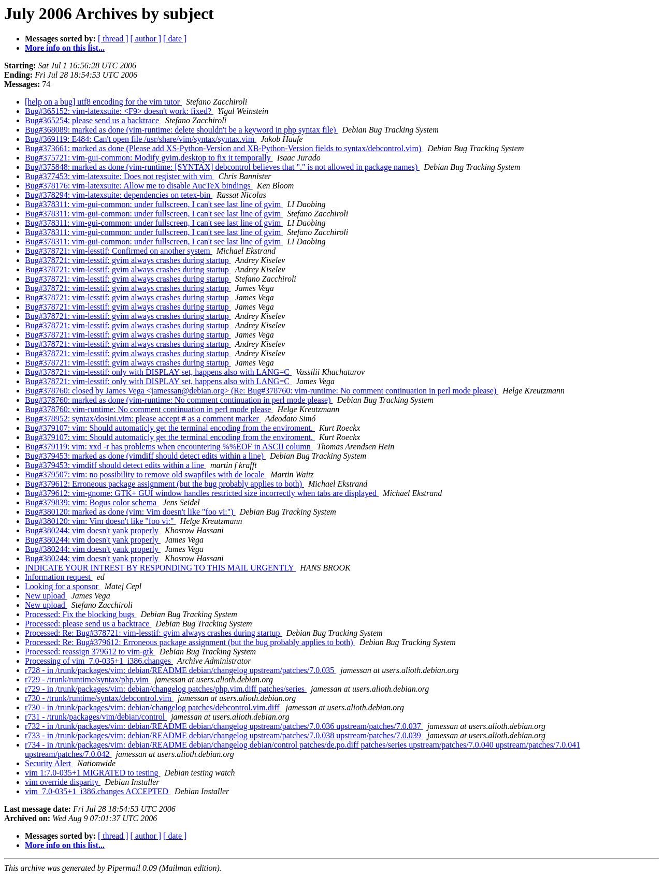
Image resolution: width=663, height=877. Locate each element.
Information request (59, 577)
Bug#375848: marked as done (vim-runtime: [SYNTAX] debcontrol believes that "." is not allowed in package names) (222, 167)
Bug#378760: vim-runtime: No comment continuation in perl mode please (149, 409)
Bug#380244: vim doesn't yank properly (93, 530)
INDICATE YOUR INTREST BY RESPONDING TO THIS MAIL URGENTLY (160, 567)
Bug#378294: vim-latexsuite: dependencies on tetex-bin (118, 195)
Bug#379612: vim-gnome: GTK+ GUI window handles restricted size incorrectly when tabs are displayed (202, 493)
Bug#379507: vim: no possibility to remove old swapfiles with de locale (145, 474)
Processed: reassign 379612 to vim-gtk (90, 651)
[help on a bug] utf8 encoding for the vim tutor (103, 101)
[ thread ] (113, 38)
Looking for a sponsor (62, 586)
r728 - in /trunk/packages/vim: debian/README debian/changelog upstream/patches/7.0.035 (180, 670)
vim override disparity (62, 782)
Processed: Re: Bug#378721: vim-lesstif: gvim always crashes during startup (153, 632)
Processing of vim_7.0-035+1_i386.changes (99, 660)
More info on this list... (65, 47)
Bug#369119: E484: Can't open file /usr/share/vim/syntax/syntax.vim (140, 139)
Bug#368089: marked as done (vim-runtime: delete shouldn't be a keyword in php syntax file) (181, 129)
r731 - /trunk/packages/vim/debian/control (96, 716)
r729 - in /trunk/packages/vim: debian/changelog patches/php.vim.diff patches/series (166, 688)
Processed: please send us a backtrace (88, 623)
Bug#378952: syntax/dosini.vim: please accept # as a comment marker (143, 418)
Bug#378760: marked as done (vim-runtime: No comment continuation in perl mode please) (179, 400)
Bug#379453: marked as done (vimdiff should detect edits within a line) (145, 455)
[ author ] (146, 38)
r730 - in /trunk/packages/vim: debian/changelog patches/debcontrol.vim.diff (153, 707)
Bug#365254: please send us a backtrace (93, 120)
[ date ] (174, 38)
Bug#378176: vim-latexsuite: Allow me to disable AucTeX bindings (139, 185)
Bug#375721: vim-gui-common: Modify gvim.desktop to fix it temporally (149, 157)
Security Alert (49, 763)
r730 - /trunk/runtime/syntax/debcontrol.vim (99, 698)
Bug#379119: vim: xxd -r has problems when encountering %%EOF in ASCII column (169, 446)
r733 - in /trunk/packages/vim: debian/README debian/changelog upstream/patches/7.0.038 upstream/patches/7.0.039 (224, 735)
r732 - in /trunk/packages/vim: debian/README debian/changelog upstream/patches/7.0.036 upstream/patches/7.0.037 (224, 726)
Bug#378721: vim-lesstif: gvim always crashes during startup (128, 260)
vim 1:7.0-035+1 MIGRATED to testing (92, 772)
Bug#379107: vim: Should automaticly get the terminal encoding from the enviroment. (170, 427)
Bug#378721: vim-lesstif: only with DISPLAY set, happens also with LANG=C (158, 372)
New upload (46, 595)
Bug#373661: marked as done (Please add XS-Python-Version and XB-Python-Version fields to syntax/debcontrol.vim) (224, 148)
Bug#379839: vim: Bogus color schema (91, 502)
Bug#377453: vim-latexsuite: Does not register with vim (119, 176)
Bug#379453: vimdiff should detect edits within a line (115, 465)
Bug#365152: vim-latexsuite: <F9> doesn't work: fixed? (119, 111)
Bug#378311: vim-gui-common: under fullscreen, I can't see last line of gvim (154, 204)
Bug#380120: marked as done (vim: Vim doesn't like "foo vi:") (130, 511)
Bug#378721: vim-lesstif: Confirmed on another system (118, 250)
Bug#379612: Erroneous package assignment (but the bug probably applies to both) (164, 483)
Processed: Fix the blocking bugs (81, 614)
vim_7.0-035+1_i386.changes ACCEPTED (97, 791)
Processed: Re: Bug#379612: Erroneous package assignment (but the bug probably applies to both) (190, 642)
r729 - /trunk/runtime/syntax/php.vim (88, 679)
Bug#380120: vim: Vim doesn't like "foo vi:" (100, 521)
